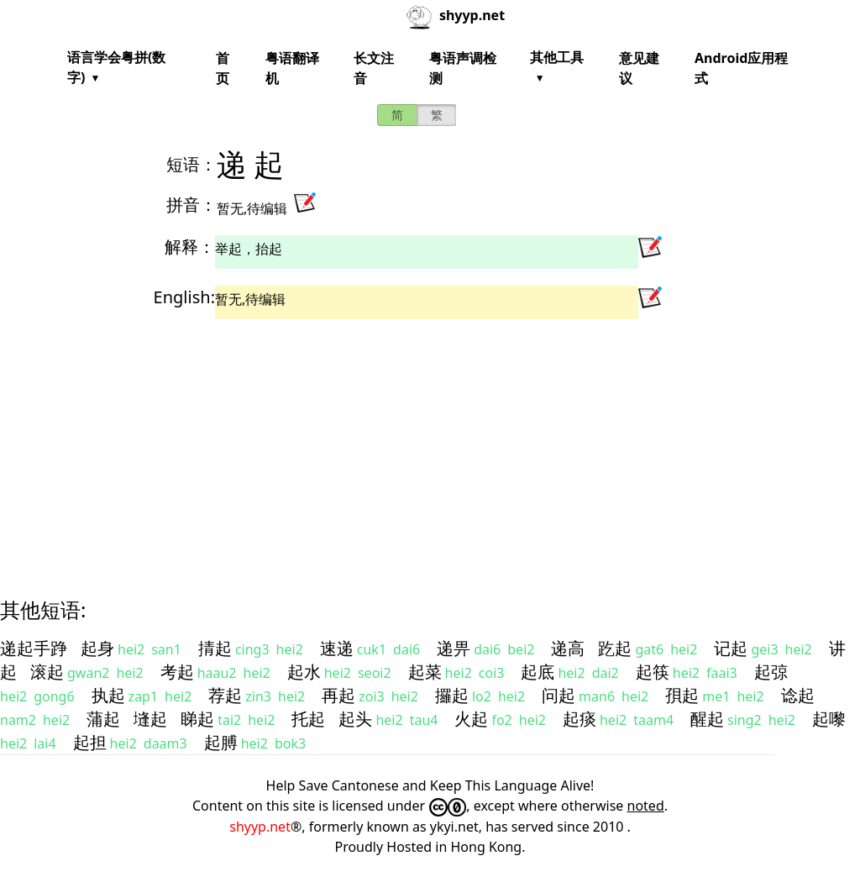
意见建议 (639, 68)
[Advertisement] (430, 443)
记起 (730, 648)
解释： (190, 246)
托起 (308, 718)
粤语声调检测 (462, 68)
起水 (304, 671)
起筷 (652, 671)
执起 (108, 695)
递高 (568, 648)
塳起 (150, 718)
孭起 (682, 695)
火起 (471, 718)
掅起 (215, 648)
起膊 (221, 742)
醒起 (707, 718)
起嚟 (829, 718)
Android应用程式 (741, 68)
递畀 (453, 648)
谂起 (798, 695)
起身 (97, 648)
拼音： (191, 204)
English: (184, 297)
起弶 (771, 671)
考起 (177, 671)
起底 (537, 671)
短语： (191, 164)
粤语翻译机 (292, 68)
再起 (338, 695)
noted (645, 805)
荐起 (225, 695)
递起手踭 (33, 648)
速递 (337, 648)
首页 (222, 68)
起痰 (579, 718)
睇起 (197, 718)
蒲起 (103, 718)
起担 (90, 742)
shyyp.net (260, 826)
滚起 (47, 671)
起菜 (425, 671)
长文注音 (374, 68)
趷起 (615, 648)
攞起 (452, 695)
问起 (558, 695)
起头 (355, 718)
